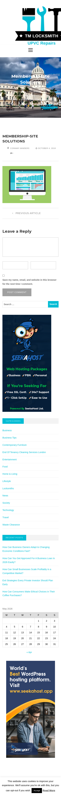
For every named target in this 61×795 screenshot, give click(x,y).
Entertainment (9, 459)
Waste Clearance (11, 524)
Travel (5, 517)
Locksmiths (8, 488)
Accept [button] (37, 790)
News (5, 495)
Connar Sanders (19, 148)
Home (7, 91)
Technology (19, 91)
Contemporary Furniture (14, 445)
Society (6, 503)
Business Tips (9, 437)
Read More (49, 790)
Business (7, 430)
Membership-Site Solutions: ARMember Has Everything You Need (35, 95)
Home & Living (9, 474)
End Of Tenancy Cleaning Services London (24, 452)
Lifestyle (6, 481)
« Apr (29, 652)
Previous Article (26, 213)
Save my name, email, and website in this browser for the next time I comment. (29, 282)
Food (5, 466)
